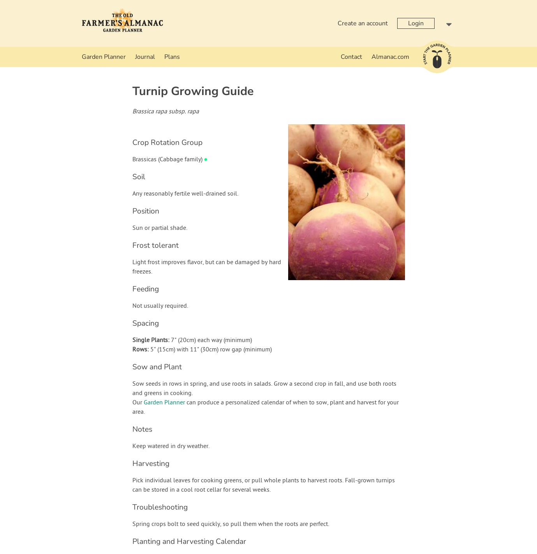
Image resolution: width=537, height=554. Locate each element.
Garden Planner (104, 57)
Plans (172, 57)
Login (416, 23)
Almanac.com (390, 57)
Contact (351, 57)
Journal (145, 57)
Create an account (363, 23)
